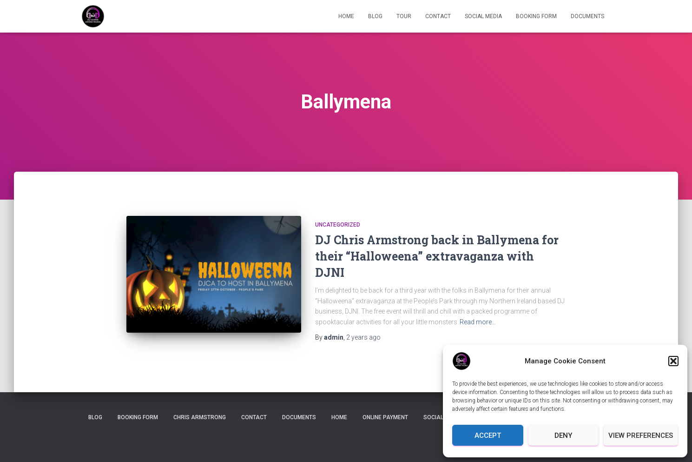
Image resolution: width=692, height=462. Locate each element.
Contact (438, 16)
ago (363, 337)
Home (346, 16)
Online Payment (385, 417)
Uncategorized (337, 224)
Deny (563, 435)
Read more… (478, 322)
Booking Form (536, 16)
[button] (673, 361)
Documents (587, 16)
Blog (375, 16)
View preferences (640, 435)
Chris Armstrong (199, 417)
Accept (488, 435)
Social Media (483, 16)
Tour (403, 16)
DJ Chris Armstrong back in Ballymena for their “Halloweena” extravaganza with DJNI (437, 256)
